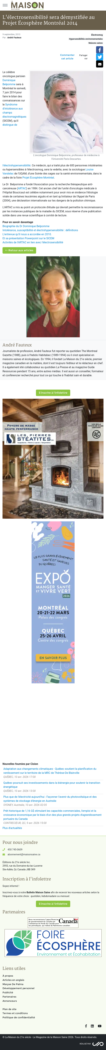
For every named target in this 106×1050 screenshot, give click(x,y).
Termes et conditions (15, 1013)
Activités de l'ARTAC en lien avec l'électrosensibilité (33, 242)
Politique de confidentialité (19, 1017)
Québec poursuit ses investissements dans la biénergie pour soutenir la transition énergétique (51, 784)
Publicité (8, 992)
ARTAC (22, 188)
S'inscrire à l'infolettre (53, 392)
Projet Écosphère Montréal (38, 177)
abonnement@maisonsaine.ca (24, 854)
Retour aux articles (19, 250)
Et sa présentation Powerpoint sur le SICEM (28, 238)
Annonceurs (10, 1000)
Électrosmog (97, 35)
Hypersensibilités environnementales (86, 39)
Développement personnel (18, 988)
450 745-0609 (15, 849)
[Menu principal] (5, 5)
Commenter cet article (67, 56)
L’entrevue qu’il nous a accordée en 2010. (27, 234)
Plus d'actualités (12, 828)
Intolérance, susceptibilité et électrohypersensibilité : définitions (40, 230)
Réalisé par (85, 1044)
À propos (8, 975)
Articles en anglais (13, 979)
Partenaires (9, 996)
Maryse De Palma (13, 984)
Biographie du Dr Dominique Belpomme (26, 226)
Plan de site (9, 1009)
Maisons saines (96, 43)
